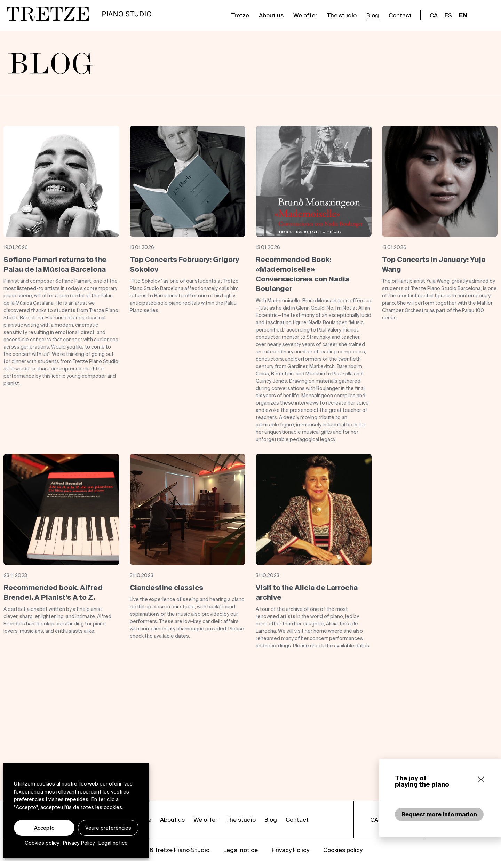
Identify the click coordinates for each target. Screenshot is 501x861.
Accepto (44, 828)
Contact (400, 15)
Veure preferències (108, 828)
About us (271, 15)
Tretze (240, 15)
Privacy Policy (79, 843)
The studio (342, 15)
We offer (305, 15)
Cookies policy (42, 843)
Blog (372, 15)
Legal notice (113, 843)
